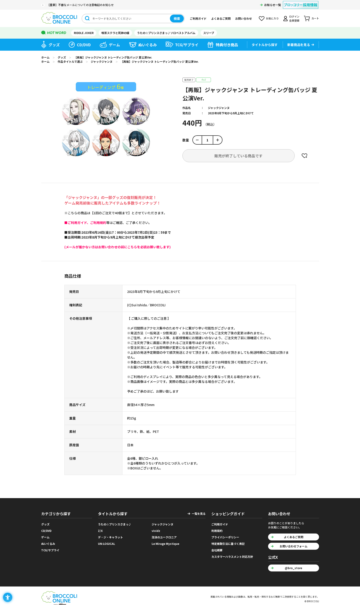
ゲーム (114, 44)
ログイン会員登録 (294, 18)
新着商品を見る (298, 44)
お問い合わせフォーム (293, 546)
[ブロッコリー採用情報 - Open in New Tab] (300, 2)
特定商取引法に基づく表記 (228, 544)
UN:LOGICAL (106, 544)
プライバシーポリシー (225, 537)
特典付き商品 (227, 44)
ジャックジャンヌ (219, 108)
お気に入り (272, 18)
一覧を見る (199, 513)
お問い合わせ (243, 18)
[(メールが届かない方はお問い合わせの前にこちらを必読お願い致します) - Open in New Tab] (117, 247)
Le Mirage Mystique (165, 544)
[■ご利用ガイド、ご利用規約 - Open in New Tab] (85, 222)
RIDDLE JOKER (84, 33)
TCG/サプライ (186, 44)
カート (315, 18)
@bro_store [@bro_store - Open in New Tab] (293, 568)
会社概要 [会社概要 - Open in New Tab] (216, 550)
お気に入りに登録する (304, 155)
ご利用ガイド (198, 18)
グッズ (54, 44)
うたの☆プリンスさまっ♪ (114, 524)
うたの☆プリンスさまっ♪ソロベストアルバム (166, 33)
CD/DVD (84, 44)
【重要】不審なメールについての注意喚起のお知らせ (80, 5)
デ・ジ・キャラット (110, 537)
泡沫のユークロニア (164, 537)
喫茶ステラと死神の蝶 (115, 33)
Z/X (100, 531)
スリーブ (208, 33)
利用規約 (216, 531)
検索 (177, 18)
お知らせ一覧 (272, 5)
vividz (156, 531)
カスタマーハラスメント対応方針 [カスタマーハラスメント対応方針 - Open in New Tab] (232, 556)
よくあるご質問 (221, 18)
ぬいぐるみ (147, 44)
